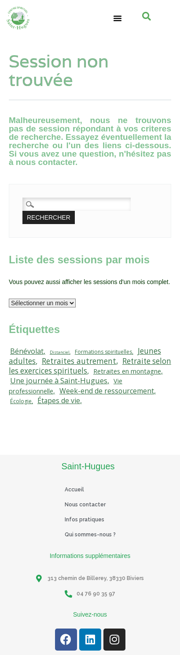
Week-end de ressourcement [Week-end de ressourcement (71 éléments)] (106, 391)
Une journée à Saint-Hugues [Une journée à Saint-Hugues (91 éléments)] (58, 380)
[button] (117, 18)
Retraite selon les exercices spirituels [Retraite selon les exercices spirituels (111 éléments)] (90, 366)
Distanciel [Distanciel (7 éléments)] (60, 352)
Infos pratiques (84, 520)
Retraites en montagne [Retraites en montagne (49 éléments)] (127, 371)
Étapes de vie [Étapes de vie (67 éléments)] (58, 400)
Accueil (74, 490)
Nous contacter (85, 505)
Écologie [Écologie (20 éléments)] (21, 401)
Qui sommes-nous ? (90, 534)
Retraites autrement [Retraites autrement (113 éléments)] (79, 361)
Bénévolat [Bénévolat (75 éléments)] (27, 351)
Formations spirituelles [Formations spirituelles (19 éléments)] (103, 352)
